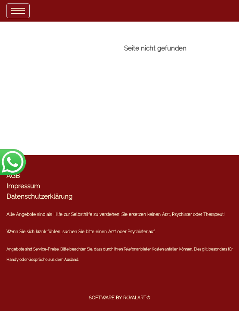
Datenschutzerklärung (39, 196)
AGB (13, 176)
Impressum (23, 186)
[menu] (18, 10)
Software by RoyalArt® (119, 298)
